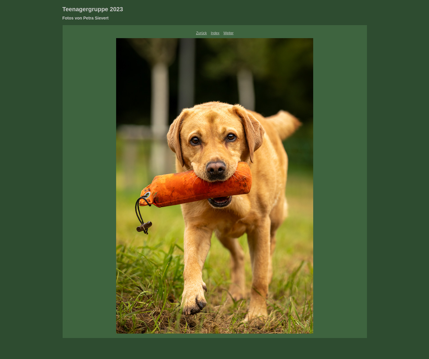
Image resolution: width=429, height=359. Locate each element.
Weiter (228, 33)
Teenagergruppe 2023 (92, 9)
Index (215, 33)
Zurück (201, 33)
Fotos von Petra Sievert (85, 18)
